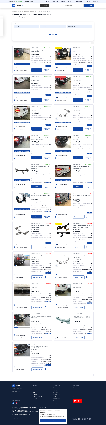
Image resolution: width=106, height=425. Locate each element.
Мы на (75, 397)
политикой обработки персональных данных (50, 417)
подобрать (48, 65)
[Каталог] (35, 6)
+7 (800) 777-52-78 (34, 1)
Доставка (55, 392)
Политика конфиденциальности (21, 414)
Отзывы (35, 394)
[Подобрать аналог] (79, 216)
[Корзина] (89, 6)
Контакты (35, 398)
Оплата (55, 390)
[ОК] (53, 420)
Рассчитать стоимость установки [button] (22, 63)
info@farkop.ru (16, 391)
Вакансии (55, 401)
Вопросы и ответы (58, 388)
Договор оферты (57, 403)
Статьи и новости (37, 396)
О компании (36, 388)
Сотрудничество (77, 388)
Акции (34, 390)
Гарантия (55, 396)
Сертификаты (56, 398)
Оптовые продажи (78, 390)
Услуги (34, 392)
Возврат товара (57, 394)
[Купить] (36, 70)
